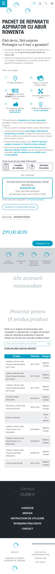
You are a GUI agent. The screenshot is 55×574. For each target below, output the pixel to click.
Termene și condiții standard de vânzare (14, 559)
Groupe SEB (40, 558)
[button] (40, 3)
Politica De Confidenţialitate (40, 553)
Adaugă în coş (42, 243)
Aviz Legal (40, 562)
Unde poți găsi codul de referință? (20, 348)
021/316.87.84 (27, 188)
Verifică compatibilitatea (20, 207)
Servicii (14, 552)
